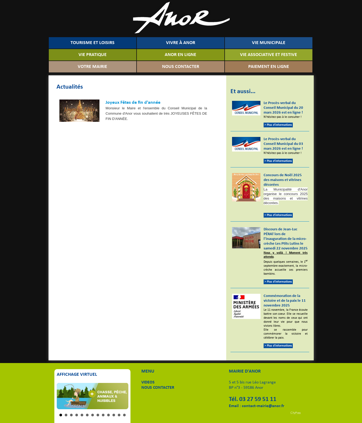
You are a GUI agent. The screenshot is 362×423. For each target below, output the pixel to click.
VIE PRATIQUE (92, 54)
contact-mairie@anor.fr (263, 406)
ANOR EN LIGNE (180, 54)
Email (234, 406)
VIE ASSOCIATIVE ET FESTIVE (268, 54)
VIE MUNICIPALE (268, 42)
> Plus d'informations (278, 125)
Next (121, 396)
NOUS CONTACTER (180, 66)
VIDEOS (148, 382)
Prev (63, 396)
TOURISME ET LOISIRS (93, 42)
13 (124, 415)
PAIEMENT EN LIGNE (268, 66)
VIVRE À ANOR (180, 42)
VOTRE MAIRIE (92, 66)
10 (108, 415)
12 (119, 415)
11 (113, 415)
